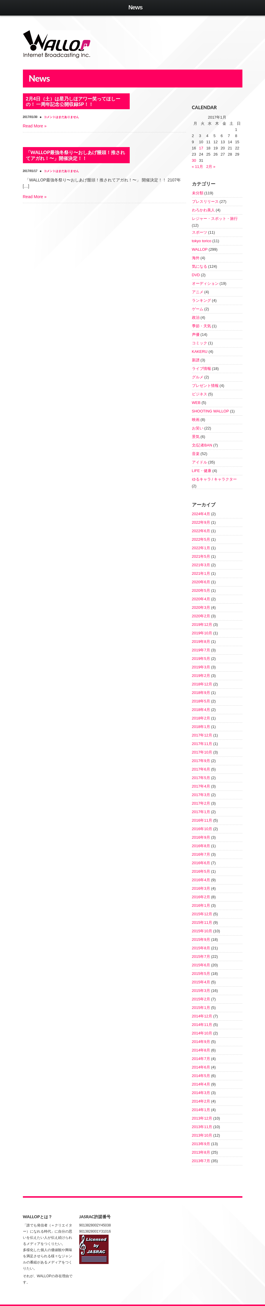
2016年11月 (202, 820)
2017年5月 (201, 778)
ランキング (201, 300)
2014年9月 (201, 1041)
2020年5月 (201, 590)
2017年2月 (201, 803)
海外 (196, 258)
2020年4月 (201, 599)
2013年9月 (201, 1144)
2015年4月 (201, 982)
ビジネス (199, 394)
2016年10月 (202, 829)
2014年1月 (201, 1110)
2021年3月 (201, 565)
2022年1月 (201, 548)
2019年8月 (201, 641)
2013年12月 (202, 1118)
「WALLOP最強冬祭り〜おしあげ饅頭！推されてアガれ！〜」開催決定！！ (75, 155)
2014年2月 (201, 1101)
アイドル (199, 462)
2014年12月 (202, 1016)
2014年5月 (201, 1076)
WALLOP (200, 249)
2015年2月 (201, 999)
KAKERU (199, 351)
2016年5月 (201, 871)
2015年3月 (201, 990)
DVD (196, 275)
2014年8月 (201, 1050)
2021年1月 (201, 573)
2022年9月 (201, 522)
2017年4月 (201, 786)
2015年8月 (201, 948)
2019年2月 (201, 675)
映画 (196, 419)
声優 (196, 334)
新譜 (196, 360)
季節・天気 (201, 326)
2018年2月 (201, 718)
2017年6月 (201, 769)
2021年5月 (201, 556)
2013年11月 (202, 1127)
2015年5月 (201, 973)
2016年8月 (201, 846)
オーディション (205, 283)
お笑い (197, 428)
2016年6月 (201, 863)
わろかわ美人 (203, 210)
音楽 (196, 453)
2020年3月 (201, 607)
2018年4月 (201, 709)
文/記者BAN (202, 445)
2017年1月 (201, 812)
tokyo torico (201, 241)
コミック (199, 343)
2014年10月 (202, 1033)
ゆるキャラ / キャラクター (214, 479)
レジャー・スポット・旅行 (215, 218)
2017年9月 (201, 761)
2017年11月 (202, 744)
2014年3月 (201, 1093)
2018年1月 (201, 726)
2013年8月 (201, 1152)
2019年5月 (201, 658)
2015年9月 (201, 939)
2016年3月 (201, 888)
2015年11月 (202, 922)
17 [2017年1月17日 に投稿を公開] (201, 148)
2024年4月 (201, 514)
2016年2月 (201, 897)
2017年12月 (202, 735)
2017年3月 (201, 795)
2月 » (210, 166)
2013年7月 (201, 1161)
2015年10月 (202, 931)
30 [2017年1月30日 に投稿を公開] (194, 160)
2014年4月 (201, 1084)
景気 (196, 436)
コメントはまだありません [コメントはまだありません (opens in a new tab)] (61, 117)
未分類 (197, 193)
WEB (196, 402)
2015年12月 (202, 914)
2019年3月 (201, 667)
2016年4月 (201, 880)
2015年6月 (201, 965)
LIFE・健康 (201, 471)
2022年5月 (201, 539)
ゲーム (197, 309)
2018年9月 (201, 692)
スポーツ (199, 232)
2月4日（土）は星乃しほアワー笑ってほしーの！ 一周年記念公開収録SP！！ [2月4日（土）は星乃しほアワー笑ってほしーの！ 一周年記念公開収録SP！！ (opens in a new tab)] (73, 101)
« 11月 (197, 166)
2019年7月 (201, 650)
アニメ (197, 292)
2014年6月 (201, 1067)
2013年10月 (202, 1135)
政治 (196, 317)
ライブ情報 (201, 368)
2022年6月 (201, 531)
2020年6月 (201, 582)
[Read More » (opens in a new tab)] (35, 126)
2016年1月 (201, 905)
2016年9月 (201, 837)
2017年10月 (202, 752)
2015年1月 (201, 1007)
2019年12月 (202, 624)
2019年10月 (202, 633)
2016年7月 (201, 854)
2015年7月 (201, 956)
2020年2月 (201, 616)
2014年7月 (201, 1058)
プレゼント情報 (205, 385)
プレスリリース (205, 201)
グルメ (197, 377)
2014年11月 (202, 1024)
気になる (199, 266)
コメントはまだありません (61, 171)
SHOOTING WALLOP (210, 411)
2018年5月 (201, 701)
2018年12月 (202, 684)
